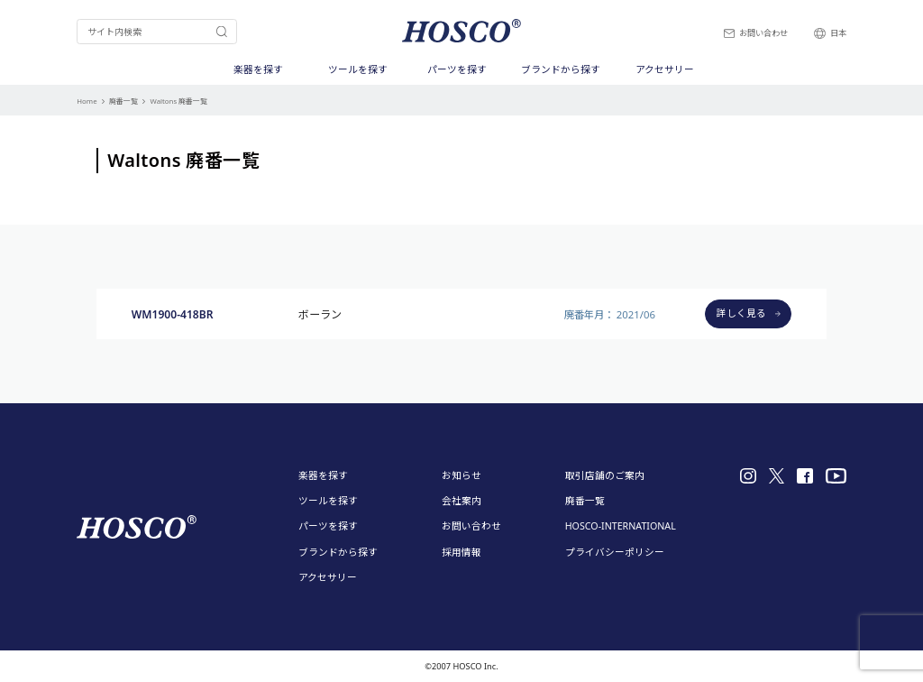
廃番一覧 (123, 101)
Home (86, 101)
